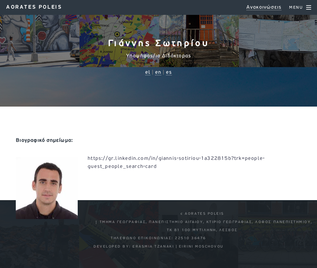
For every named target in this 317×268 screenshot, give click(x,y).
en (158, 72)
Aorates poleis (34, 7)
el (147, 72)
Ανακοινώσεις (263, 7)
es (169, 72)
